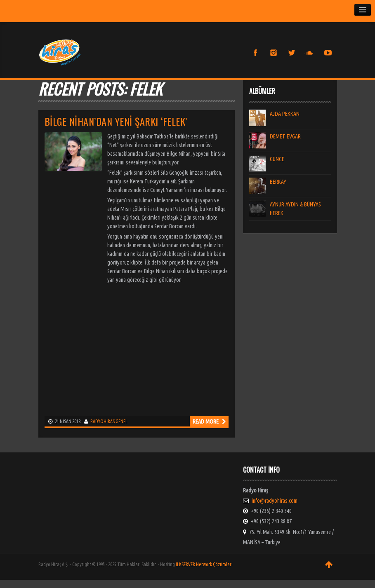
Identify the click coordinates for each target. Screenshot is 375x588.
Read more (209, 421)
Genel (121, 421)
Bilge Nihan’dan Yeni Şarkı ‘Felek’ (116, 121)
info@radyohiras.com (274, 500)
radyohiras (102, 421)
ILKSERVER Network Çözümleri (204, 564)
